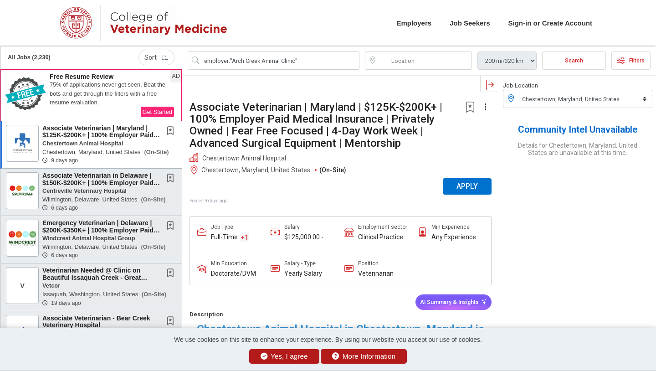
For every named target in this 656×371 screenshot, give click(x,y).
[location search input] (425, 61)
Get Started (157, 111)
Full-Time (224, 237)
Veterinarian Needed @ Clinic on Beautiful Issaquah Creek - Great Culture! (91, 277)
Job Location (520, 85)
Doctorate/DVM (233, 273)
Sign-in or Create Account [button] (550, 23)
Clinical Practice (380, 237)
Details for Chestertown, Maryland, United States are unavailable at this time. (577, 149)
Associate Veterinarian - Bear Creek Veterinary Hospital (96, 321)
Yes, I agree (284, 356)
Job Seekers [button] (470, 23)
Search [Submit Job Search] (574, 60)
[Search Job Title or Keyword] (279, 61)
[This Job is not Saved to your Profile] (172, 132)
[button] (91, 95)
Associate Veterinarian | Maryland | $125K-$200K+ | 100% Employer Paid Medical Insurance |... (98, 135)
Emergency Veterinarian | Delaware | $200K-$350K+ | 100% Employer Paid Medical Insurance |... (98, 230)
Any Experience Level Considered (456, 237)
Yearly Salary (303, 273)
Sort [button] (156, 57)
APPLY (467, 186)
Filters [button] (631, 60)
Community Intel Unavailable (578, 129)
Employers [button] (413, 23)
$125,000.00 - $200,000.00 (303, 237)
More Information (363, 356)
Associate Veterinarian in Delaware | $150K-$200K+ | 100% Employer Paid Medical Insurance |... (98, 182)
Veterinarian (376, 273)
